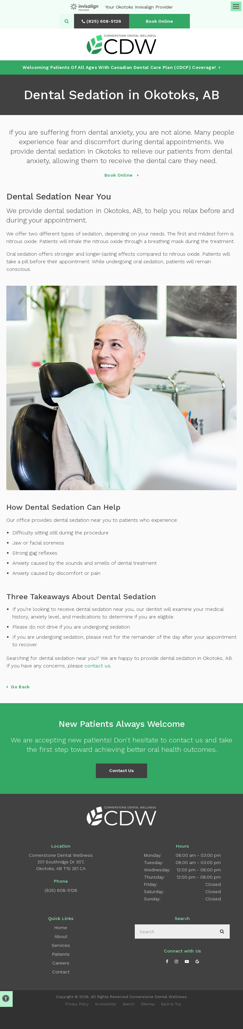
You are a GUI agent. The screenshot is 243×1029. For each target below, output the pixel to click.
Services (61, 945)
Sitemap (148, 1004)
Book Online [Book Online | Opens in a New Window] (160, 21)
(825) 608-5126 (61, 890)
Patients (61, 954)
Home (60, 927)
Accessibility (105, 1004)
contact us (97, 666)
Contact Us (121, 770)
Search (128, 1004)
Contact (61, 971)
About (60, 936)
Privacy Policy (77, 1004)
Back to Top (171, 1004)
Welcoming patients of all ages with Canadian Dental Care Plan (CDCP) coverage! (119, 67)
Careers (60, 962)
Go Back (20, 686)
